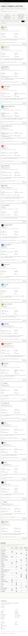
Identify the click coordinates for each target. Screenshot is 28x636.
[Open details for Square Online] (14, 272)
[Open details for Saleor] (14, 450)
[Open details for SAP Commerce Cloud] (14, 134)
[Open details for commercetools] (14, 173)
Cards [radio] (23, 21)
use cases (2, 617)
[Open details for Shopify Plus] (14, 55)
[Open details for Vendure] (14, 470)
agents (2, 612)
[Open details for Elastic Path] (14, 411)
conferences (3, 622)
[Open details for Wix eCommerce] (14, 213)
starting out (7, 14)
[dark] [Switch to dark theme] (26, 1)
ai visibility (3, 614)
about (16, 622)
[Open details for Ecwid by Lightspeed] (14, 312)
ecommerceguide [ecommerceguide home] (4, 600)
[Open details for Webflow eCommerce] (14, 252)
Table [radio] (26, 21)
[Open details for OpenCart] (14, 391)
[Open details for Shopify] (14, 35)
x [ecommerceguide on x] (1, 606)
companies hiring (4, 625)
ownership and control (7, 16)
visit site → (24, 43)
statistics (17, 612)
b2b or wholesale (20, 18)
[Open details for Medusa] (14, 430)
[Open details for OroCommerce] (14, 529)
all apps (2, 611)
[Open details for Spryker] (14, 510)
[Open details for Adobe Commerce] (14, 94)
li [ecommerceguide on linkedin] (3, 606)
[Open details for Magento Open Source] (14, 351)
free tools (17, 617)
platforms (2, 618)
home (1, 3)
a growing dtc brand (21, 14)
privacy (16, 624)
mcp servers (3, 615)
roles (2, 627)
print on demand (18, 615)
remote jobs (3, 628)
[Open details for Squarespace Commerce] (14, 233)
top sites (16, 614)
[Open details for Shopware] (14, 193)
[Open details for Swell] (14, 490)
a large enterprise (21, 16)
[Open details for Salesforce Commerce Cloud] (14, 114)
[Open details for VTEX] (14, 153)
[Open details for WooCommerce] (14, 331)
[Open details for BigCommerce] (14, 74)
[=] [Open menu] (3, 1)
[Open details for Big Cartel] (14, 292)
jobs (1, 624)
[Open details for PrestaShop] (14, 371)
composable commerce (7, 18)
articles (16, 611)
